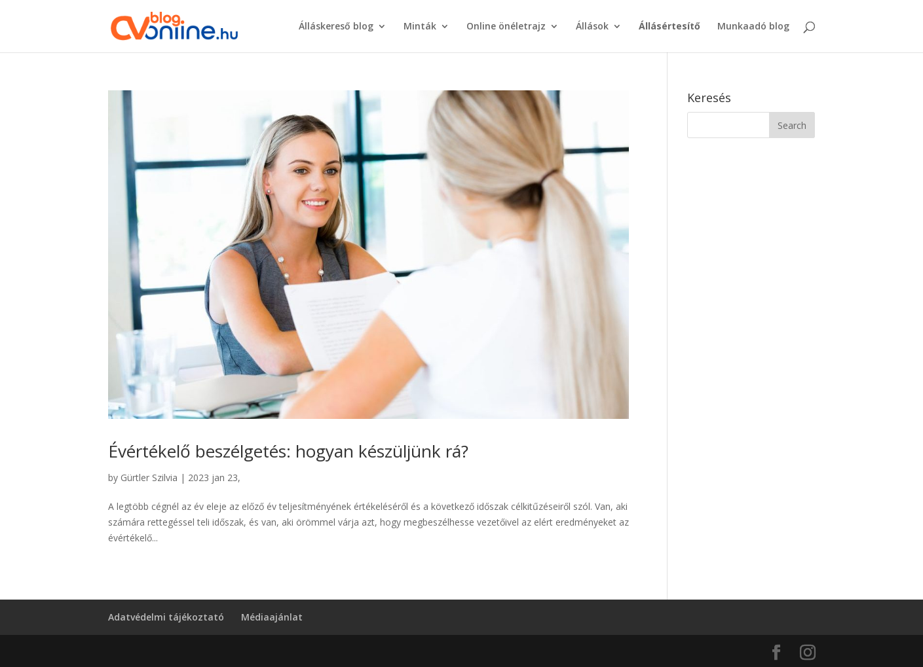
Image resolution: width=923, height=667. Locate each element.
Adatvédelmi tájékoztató (166, 617)
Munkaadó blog (753, 27)
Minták (420, 27)
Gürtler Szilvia (149, 477)
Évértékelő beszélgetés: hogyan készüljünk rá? (288, 451)
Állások (592, 27)
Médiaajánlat (272, 617)
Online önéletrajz (506, 27)
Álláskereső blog (336, 27)
